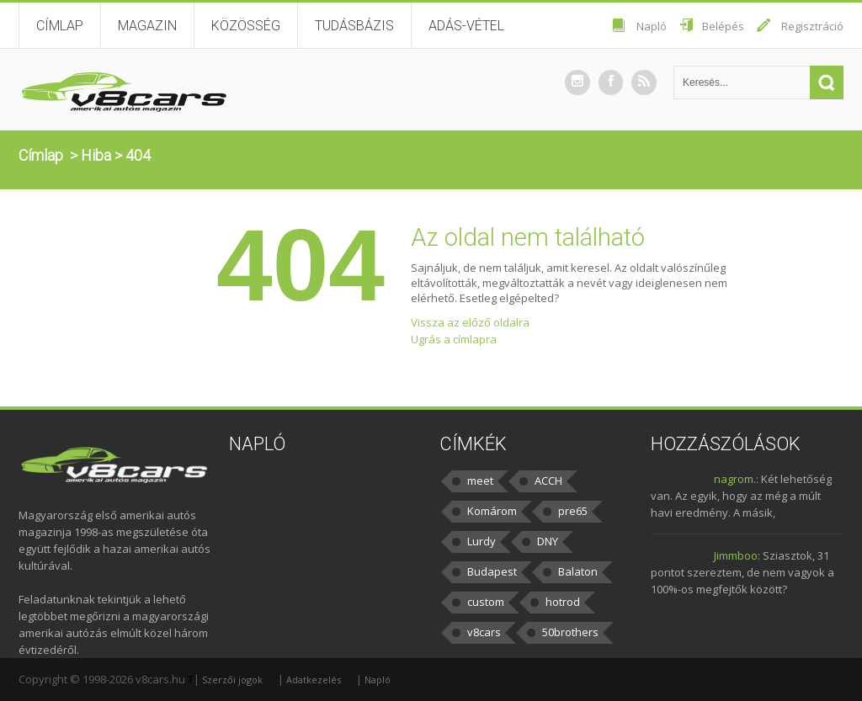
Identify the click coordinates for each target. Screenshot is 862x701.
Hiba (96, 155)
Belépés (723, 26)
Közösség (245, 26)
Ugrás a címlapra (454, 339)
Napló (651, 26)
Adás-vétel (466, 26)
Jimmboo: (737, 555)
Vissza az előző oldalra (470, 322)
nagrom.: (736, 478)
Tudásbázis (354, 26)
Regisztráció (812, 26)
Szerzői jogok (232, 679)
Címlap (59, 26)
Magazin (147, 26)
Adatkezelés (313, 679)
